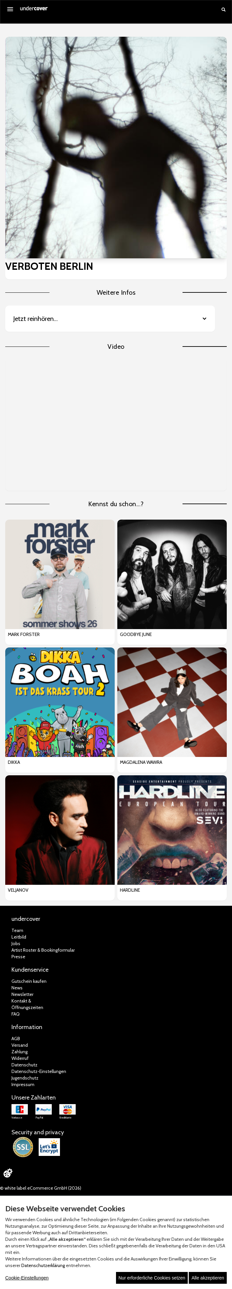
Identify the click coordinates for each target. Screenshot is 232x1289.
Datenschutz (24, 1065)
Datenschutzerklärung (43, 1265)
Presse (18, 957)
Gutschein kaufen (29, 981)
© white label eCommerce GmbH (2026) (40, 1188)
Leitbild (18, 937)
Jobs (15, 943)
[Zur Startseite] (34, 10)
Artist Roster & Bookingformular (43, 950)
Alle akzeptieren (207, 1277)
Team (17, 930)
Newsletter (22, 994)
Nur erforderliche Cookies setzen (152, 1277)
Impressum (22, 1084)
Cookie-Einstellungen (26, 1278)
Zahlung (19, 1052)
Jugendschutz (24, 1078)
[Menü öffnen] (10, 9)
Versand (19, 1045)
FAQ (15, 1014)
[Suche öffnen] (223, 9)
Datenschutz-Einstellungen (38, 1071)
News (17, 988)
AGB (15, 1038)
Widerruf (20, 1058)
